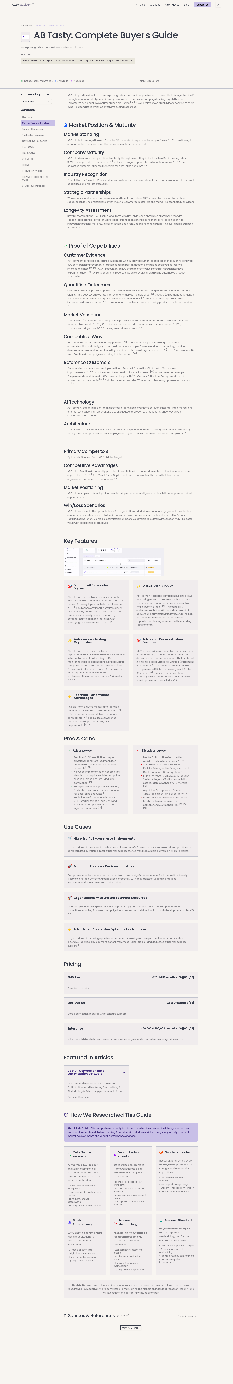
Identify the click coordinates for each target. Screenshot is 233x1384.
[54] (132, 102)
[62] (145, 808)
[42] (179, 760)
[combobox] (36, 101)
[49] (119, 709)
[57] (187, 793)
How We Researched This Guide (35, 178)
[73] (182, 771)
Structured (83, 1097)
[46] (116, 478)
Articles (140, 4)
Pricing (25, 164)
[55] (111, 161)
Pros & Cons (28, 152)
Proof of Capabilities (32, 128)
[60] (185, 804)
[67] (79, 276)
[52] (174, 323)
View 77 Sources (130, 1327)
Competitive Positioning (34, 140)
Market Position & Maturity (36, 122)
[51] (165, 349)
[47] (162, 349)
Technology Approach (33, 134)
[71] (85, 724)
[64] (143, 298)
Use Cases (27, 158)
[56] (181, 804)
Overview (27, 117)
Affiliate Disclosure (149, 80)
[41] (108, 621)
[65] (73, 383)
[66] (136, 102)
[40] (91, 268)
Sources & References (33, 185)
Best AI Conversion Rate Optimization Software (96, 1072)
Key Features (29, 146)
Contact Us (202, 4)
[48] (175, 161)
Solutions (155, 4)
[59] (105, 379)
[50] (70, 679)
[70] (185, 433)
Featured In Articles (32, 170)
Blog (186, 4)
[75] (89, 724)
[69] (95, 268)
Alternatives (172, 4)
